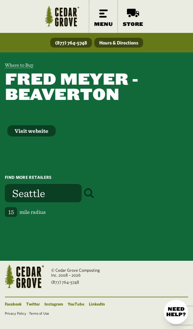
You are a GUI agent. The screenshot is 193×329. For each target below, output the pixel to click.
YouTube (76, 304)
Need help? (176, 311)
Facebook (13, 304)
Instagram (53, 304)
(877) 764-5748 (71, 42)
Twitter (33, 304)
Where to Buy (19, 65)
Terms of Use (39, 313)
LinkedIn (97, 304)
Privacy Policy (15, 313)
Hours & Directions (118, 42)
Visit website (31, 131)
